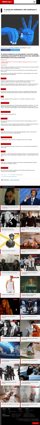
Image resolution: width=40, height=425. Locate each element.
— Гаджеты (20, 410)
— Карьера (27, 411)
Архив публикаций (6, 415)
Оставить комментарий (14, 179)
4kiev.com (15, 416)
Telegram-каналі (5, 61)
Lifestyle (27, 408)
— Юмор (9, 410)
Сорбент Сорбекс (21, 420)
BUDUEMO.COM (29, 416)
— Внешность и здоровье (29, 410)
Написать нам (35, 423)
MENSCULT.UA (28, 414)
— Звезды (4, 411)
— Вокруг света (27, 412)
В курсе (3, 414)
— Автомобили (20, 411)
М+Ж (9, 408)
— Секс (9, 412)
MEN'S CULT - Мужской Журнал (17, 174)
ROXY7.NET (16, 414)
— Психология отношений (12, 411)
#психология (8, 176)
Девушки (4, 408)
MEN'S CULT (16, 415)
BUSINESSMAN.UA (29, 415)
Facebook (5, 49)
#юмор (4, 176)
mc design (30, 419)
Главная (2, 6)
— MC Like (3, 410)
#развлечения (13, 176)
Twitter (15, 49)
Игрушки (20, 408)
